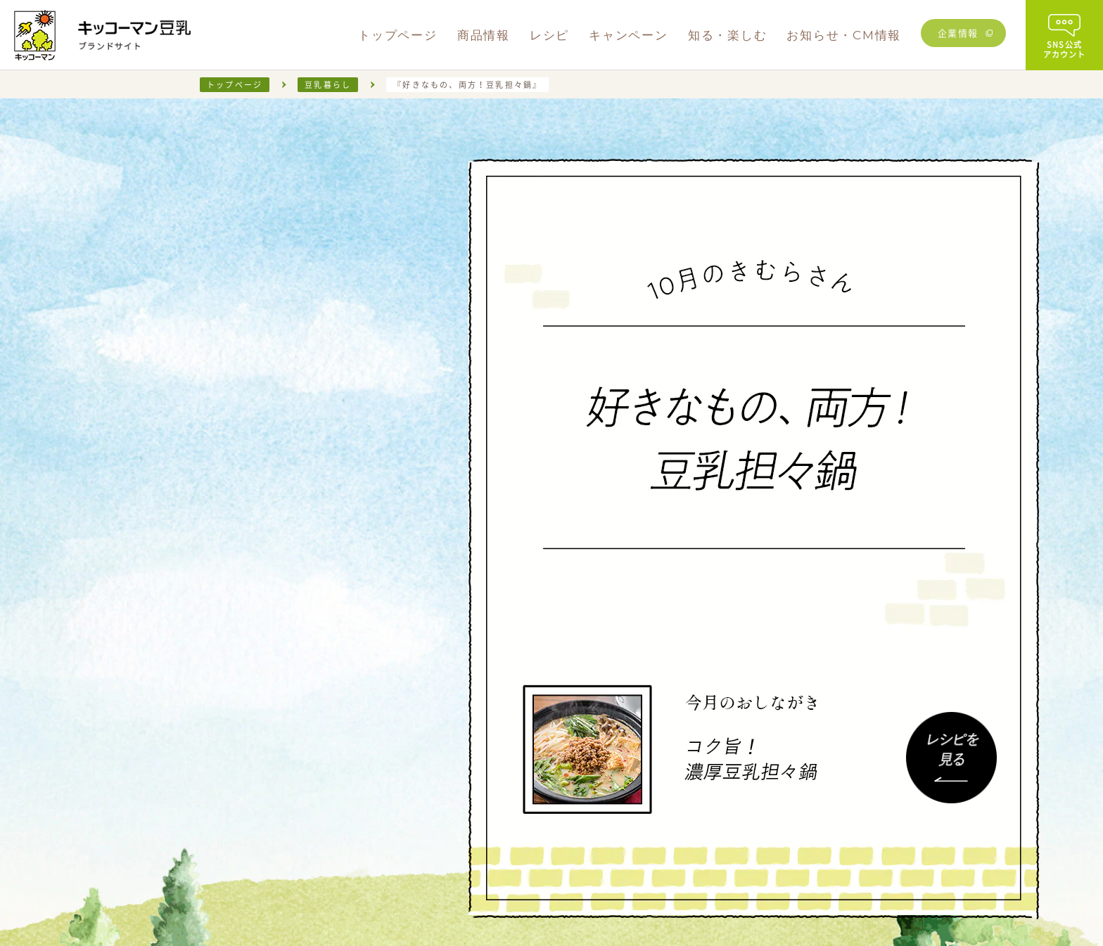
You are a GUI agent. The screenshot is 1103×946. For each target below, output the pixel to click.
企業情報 (958, 32)
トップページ (234, 85)
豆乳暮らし (328, 85)
